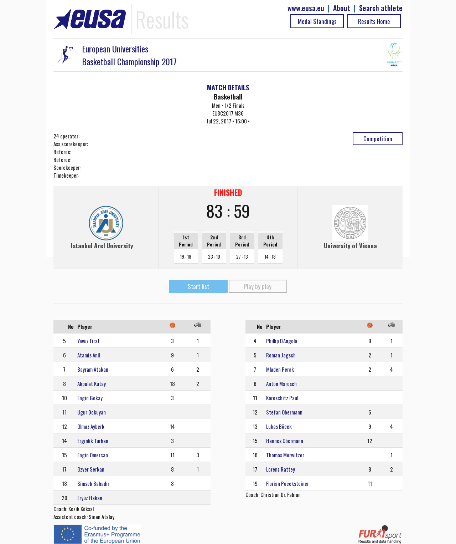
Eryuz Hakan (89, 498)
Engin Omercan (92, 455)
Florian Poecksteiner (287, 483)
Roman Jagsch (281, 355)
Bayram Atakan (92, 369)
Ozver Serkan (90, 469)
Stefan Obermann (284, 412)
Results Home (374, 21)
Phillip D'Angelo (281, 341)
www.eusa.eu (305, 8)
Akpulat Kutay (91, 383)
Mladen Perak (280, 369)
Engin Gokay (90, 398)
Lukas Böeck (279, 426)
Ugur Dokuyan (91, 412)
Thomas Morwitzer (285, 455)
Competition (377, 138)
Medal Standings (317, 21)
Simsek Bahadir (93, 483)
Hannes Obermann (284, 440)
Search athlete (381, 8)
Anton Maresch (281, 383)
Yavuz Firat (88, 341)
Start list (198, 286)
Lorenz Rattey (280, 469)
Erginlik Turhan (92, 440)
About (341, 8)
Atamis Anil (88, 355)
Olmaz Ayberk (90, 426)
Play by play (257, 286)
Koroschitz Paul (282, 398)
